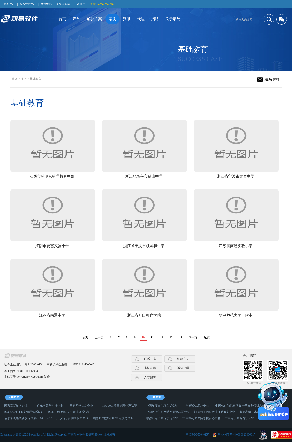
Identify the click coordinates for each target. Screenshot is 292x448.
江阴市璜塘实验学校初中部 (52, 176)
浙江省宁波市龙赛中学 (235, 176)
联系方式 (150, 358)
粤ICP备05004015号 (198, 434)
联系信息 (271, 79)
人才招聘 (150, 377)
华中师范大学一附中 (236, 315)
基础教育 (35, 78)
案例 (112, 19)
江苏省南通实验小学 (236, 246)
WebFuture (36, 376)
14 (180, 337)
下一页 (193, 337)
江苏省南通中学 (52, 315)
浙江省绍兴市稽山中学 (144, 176)
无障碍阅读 (63, 4)
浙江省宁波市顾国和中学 (144, 246)
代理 (141, 19)
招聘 (155, 19)
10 (143, 337)
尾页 (207, 337)
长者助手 (79, 4)
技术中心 (46, 4)
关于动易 (172, 19)
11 (152, 337)
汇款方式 (183, 358)
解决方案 (94, 19)
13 (171, 337)
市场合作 (150, 368)
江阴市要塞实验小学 (52, 246)
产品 (76, 19)
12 (161, 337)
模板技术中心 (28, 4)
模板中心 (9, 4)
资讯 (126, 19)
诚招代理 (183, 368)
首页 (62, 19)
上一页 (99, 337)
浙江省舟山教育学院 (144, 315)
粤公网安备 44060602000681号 (237, 434)
